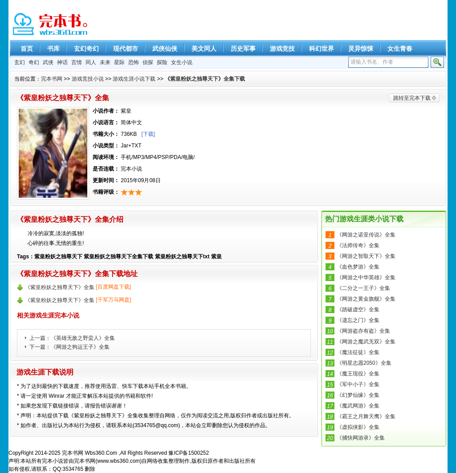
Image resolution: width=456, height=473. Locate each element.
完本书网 (51, 79)
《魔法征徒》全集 (358, 352)
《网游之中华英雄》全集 (366, 277)
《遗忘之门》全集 (358, 320)
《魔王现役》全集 (358, 374)
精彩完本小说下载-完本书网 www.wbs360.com (51, 24)
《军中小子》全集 (358, 384)
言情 (76, 62)
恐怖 (133, 62)
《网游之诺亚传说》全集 (366, 235)
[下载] (148, 134)
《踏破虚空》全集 (358, 309)
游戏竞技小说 (88, 79)
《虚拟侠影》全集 (358, 427)
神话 (62, 62)
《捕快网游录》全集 (361, 438)
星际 (119, 62)
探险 (162, 62)
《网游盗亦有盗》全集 (363, 331)
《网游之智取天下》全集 (366, 256)
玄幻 (19, 62)
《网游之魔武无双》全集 (366, 341)
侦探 (147, 62)
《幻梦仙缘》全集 (358, 395)
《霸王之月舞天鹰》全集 (366, 416)
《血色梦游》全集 (358, 267)
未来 (105, 62)
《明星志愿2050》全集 (364, 363)
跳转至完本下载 (412, 98)
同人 (91, 62)
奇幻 (33, 62)
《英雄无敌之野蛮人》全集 (83, 338)
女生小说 (181, 62)
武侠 (48, 62)
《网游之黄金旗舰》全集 (366, 299)
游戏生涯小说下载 (134, 79)
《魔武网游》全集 (358, 406)
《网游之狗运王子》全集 (80, 347)
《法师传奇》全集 (358, 245)
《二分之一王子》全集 (363, 288)
